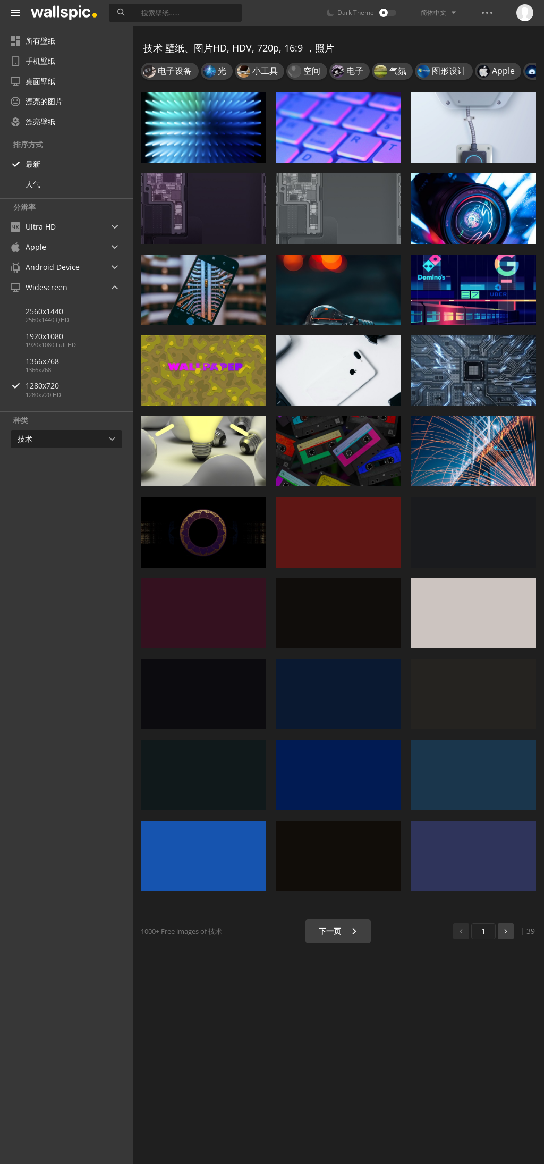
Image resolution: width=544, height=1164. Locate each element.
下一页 (338, 931)
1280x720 (79, 386)
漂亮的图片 (37, 101)
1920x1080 (44, 336)
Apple (28, 247)
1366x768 (42, 361)
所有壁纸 (33, 41)
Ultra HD (33, 227)
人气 (33, 184)
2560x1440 (44, 311)
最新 (33, 164)
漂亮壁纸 (33, 121)
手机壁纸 (33, 61)
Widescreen (39, 287)
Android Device (45, 267)
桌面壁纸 (33, 81)
